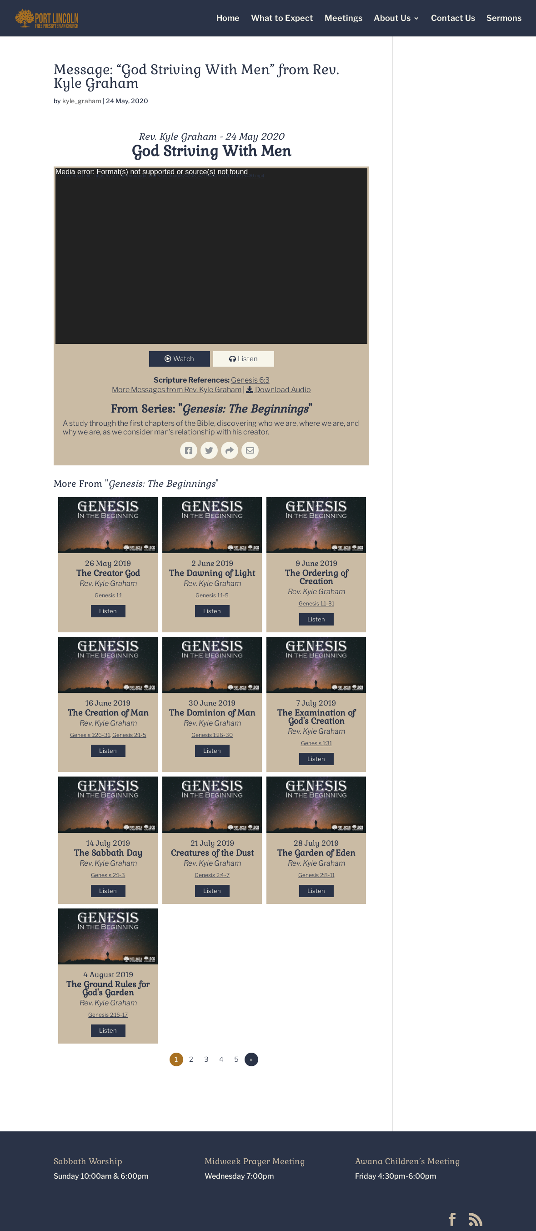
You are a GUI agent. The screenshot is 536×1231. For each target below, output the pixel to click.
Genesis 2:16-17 (108, 1014)
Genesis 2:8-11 (316, 875)
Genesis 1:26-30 (212, 735)
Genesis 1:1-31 (316, 603)
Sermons (503, 19)
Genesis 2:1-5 (129, 735)
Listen (248, 359)
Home (228, 19)
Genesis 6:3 (250, 380)
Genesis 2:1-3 (108, 875)
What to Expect (282, 19)
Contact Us (453, 19)
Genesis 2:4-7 (212, 875)
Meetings (343, 19)
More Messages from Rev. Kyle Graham (176, 389)
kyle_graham (81, 101)
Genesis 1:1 (108, 595)
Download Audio (283, 389)
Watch (183, 359)
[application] (211, 256)
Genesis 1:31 (316, 743)
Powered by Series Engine (335, 1084)
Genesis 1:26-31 (90, 735)
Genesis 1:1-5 (212, 595)
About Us (392, 19)
